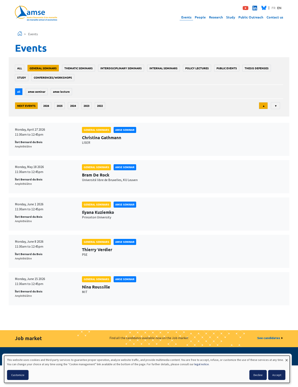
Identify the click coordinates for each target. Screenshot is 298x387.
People (200, 17)
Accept (276, 375)
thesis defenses (257, 68)
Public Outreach (250, 17)
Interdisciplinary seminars (121, 68)
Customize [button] (17, 375)
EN (279, 7)
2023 (86, 105)
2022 (100, 105)
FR (273, 7)
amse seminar (36, 91)
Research (216, 17)
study (21, 77)
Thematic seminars (78, 68)
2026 (46, 105)
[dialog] (147, 369)
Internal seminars (163, 68)
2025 (59, 105)
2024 (73, 105)
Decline (258, 375)
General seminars (43, 68)
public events (226, 68)
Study (230, 17)
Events (186, 17)
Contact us (275, 17)
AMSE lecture (61, 91)
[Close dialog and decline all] (287, 358)
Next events (26, 105)
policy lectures (197, 68)
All (19, 68)
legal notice (201, 364)
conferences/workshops (53, 77)
